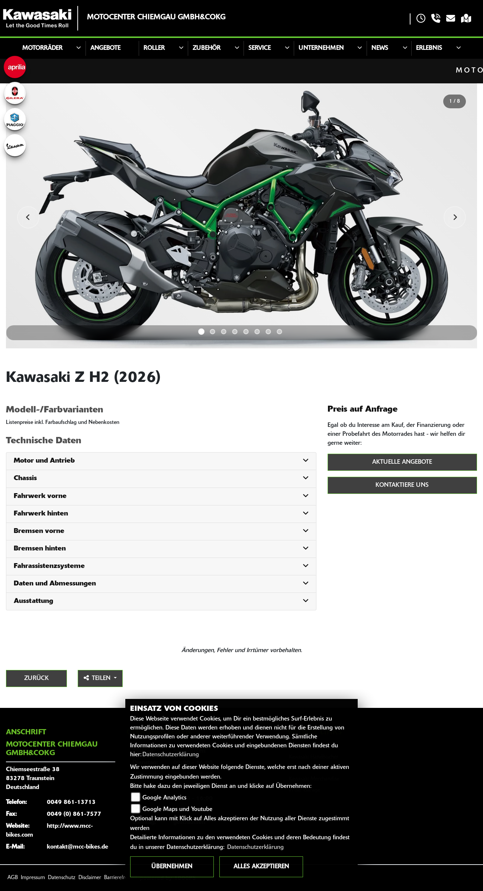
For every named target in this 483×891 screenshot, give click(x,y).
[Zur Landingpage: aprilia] (15, 67)
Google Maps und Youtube (177, 809)
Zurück (36, 678)
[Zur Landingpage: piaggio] (15, 119)
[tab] (161, 461)
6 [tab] (257, 331)
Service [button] (259, 48)
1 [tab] (201, 332)
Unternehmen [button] (321, 48)
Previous (28, 217)
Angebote (105, 48)
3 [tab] (223, 331)
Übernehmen (171, 867)
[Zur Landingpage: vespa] (15, 145)
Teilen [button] (98, 678)
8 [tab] (279, 331)
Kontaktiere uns (402, 485)
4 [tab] (235, 331)
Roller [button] (154, 48)
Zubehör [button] (206, 48)
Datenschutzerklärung (170, 755)
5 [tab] (246, 331)
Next (455, 217)
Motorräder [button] (42, 48)
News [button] (379, 48)
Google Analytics (164, 798)
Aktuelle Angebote (402, 462)
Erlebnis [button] (429, 48)
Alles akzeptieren (261, 867)
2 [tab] (212, 331)
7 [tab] (268, 331)
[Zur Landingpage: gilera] (15, 93)
